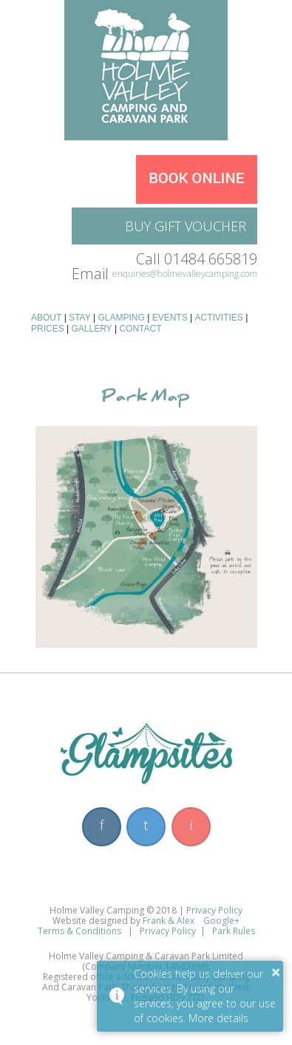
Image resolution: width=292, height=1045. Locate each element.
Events (170, 317)
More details (218, 1018)
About (46, 317)
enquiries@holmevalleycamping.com (184, 273)
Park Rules (233, 931)
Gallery (91, 328)
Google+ (221, 920)
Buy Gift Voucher (185, 226)
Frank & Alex (170, 920)
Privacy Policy (214, 910)
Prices (47, 328)
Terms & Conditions (79, 931)
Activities (218, 317)
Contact (140, 328)
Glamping (121, 317)
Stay (80, 317)
